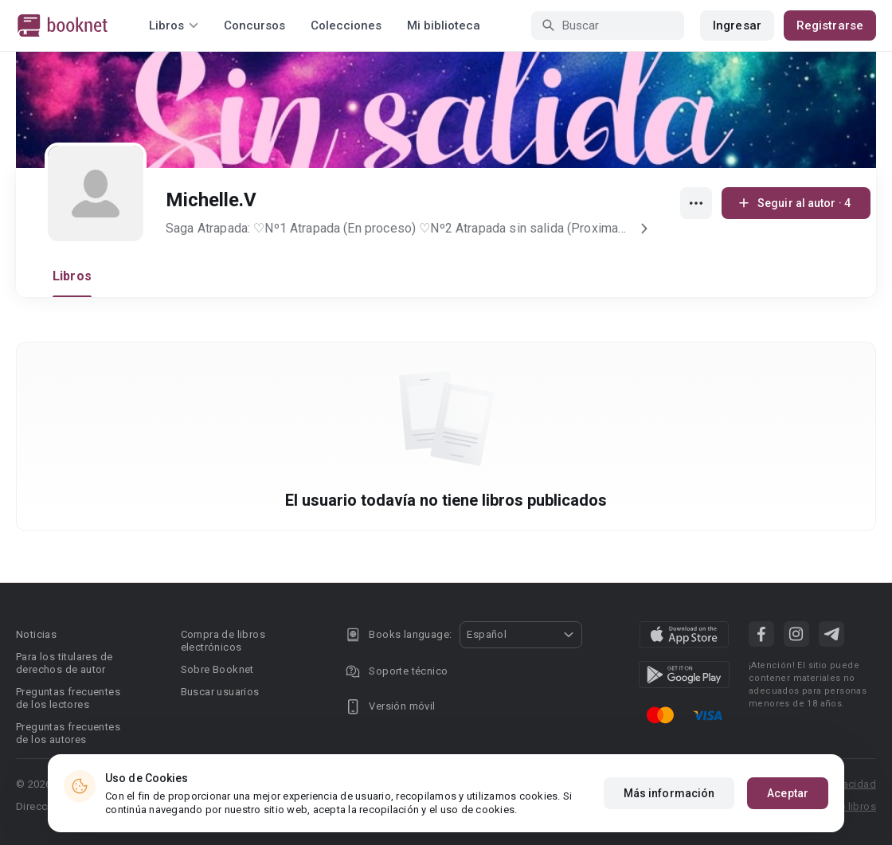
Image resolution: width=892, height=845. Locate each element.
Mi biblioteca (443, 25)
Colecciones (346, 25)
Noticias (36, 634)
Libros (72, 276)
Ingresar (737, 25)
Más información (669, 793)
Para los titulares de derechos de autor (64, 663)
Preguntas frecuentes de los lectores (68, 698)
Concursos (254, 25)
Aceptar (787, 793)
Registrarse (829, 25)
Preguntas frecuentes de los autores (68, 733)
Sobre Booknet (217, 669)
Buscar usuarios (220, 692)
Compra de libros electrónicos (223, 640)
